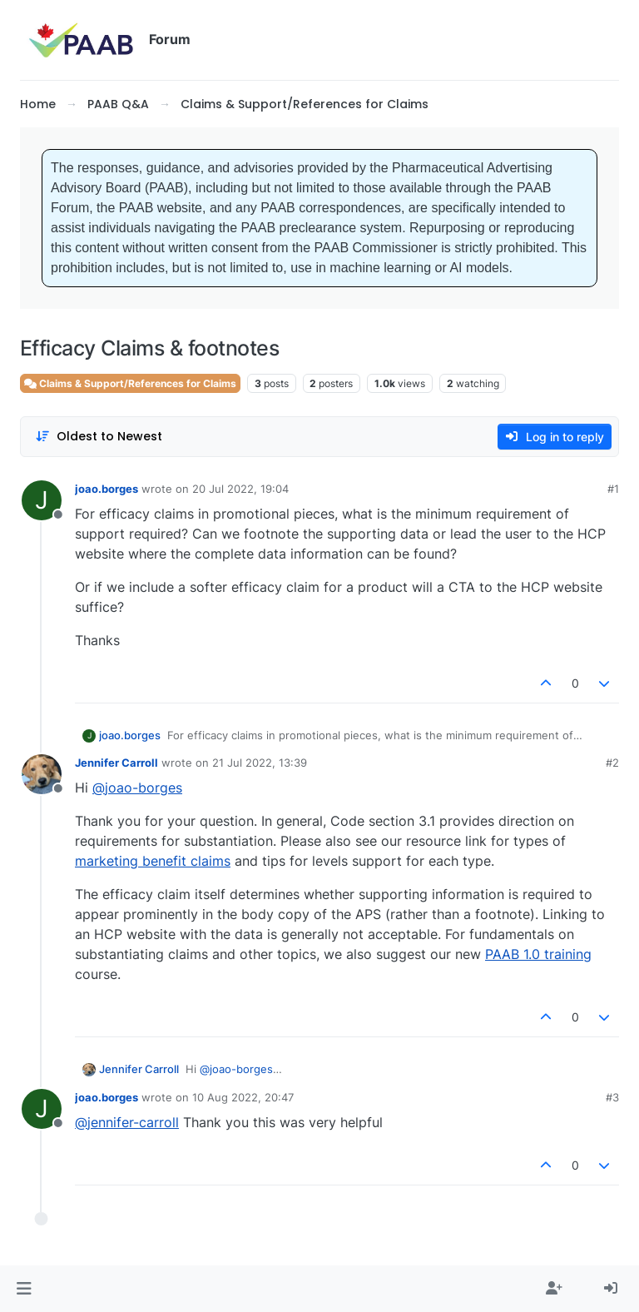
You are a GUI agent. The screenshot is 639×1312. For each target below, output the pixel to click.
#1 (613, 488)
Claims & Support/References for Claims (130, 383)
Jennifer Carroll (116, 762)
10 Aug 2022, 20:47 (243, 1097)
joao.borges (106, 488)
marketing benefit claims (152, 860)
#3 (612, 1097)
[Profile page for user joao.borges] (42, 500)
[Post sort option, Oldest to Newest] (98, 437)
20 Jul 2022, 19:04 (240, 488)
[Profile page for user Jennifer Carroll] (42, 774)
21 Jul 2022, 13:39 (259, 762)
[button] (24, 1288)
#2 (612, 762)
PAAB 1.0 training (538, 954)
